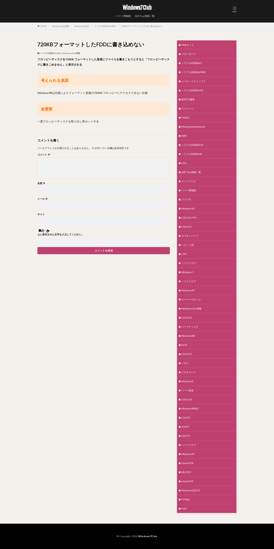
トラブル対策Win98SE (105, 26)
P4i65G (185, 117)
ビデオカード (188, 372)
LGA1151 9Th (189, 217)
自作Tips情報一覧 (144, 16)
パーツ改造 (187, 390)
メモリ (185, 363)
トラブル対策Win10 (192, 144)
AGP (184, 508)
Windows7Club (137, 7)
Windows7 (187, 272)
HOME (43, 26)
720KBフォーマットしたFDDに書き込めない (142, 26)
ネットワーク (188, 181)
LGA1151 (186, 226)
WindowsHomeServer (193, 126)
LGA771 (185, 435)
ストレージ (187, 108)
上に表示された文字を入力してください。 (60, 234)
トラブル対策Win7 (191, 63)
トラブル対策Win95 (192, 90)
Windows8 (187, 381)
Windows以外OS (190, 490)
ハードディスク (190, 326)
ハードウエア (188, 444)
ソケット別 (187, 244)
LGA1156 (186, 399)
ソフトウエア (188, 263)
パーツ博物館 (123, 16)
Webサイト (187, 44)
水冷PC (185, 426)
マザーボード (188, 53)
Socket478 (187, 463)
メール (42, 199)
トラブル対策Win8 (191, 153)
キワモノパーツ (190, 235)
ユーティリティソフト (193, 81)
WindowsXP (188, 290)
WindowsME (188, 335)
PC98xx (185, 499)
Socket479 (187, 481)
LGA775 (185, 417)
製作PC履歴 (187, 99)
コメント (43, 154)
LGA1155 (186, 353)
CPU (183, 163)
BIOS (184, 344)
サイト (41, 214)
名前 (41, 183)
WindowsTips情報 (60, 26)
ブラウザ (186, 199)
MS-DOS (186, 472)
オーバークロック (191, 299)
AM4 (184, 135)
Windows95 (187, 453)
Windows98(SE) (81, 26)
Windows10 (187, 208)
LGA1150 (186, 317)
